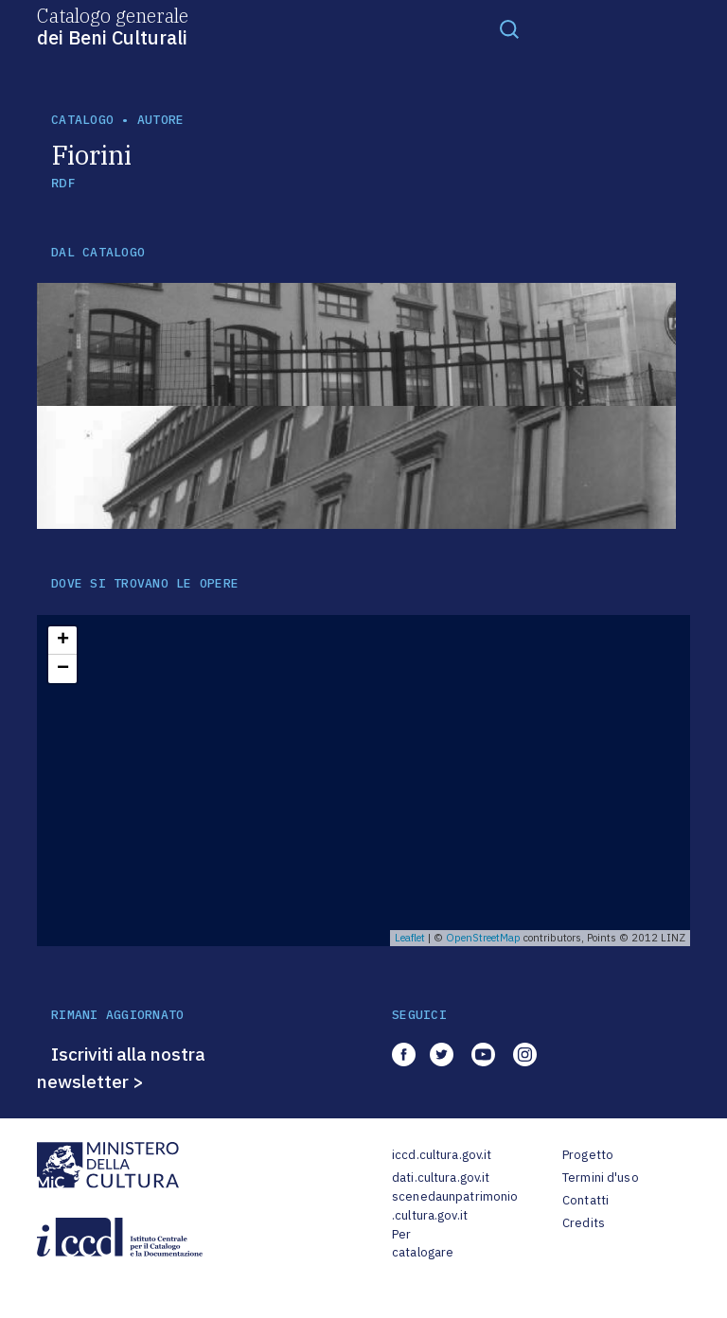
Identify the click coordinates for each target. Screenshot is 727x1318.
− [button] (63, 669)
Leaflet (410, 937)
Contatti (585, 1200)
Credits (583, 1223)
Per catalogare (422, 1243)
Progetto (587, 1155)
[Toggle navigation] (509, 28)
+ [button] (63, 640)
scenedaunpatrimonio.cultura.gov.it (455, 1205)
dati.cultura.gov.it (440, 1177)
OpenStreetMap (483, 937)
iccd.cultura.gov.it (441, 1155)
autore (161, 120)
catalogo (82, 120)
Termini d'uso (600, 1177)
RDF (63, 183)
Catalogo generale (112, 25)
